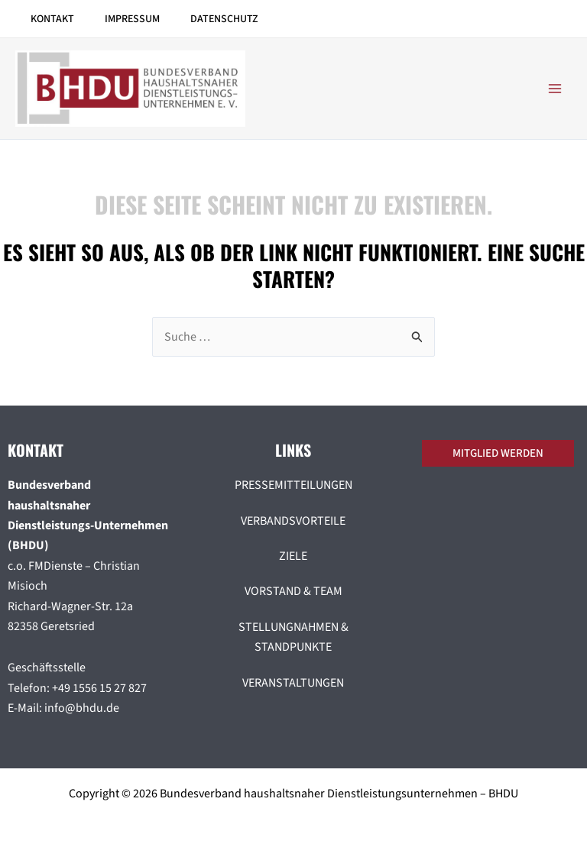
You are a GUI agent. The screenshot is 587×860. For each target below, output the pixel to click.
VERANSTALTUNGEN (293, 682)
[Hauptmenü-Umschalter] (555, 88)
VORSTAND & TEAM (293, 591)
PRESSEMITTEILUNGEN (293, 485)
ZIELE (293, 556)
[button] (502, 453)
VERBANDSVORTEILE (293, 520)
